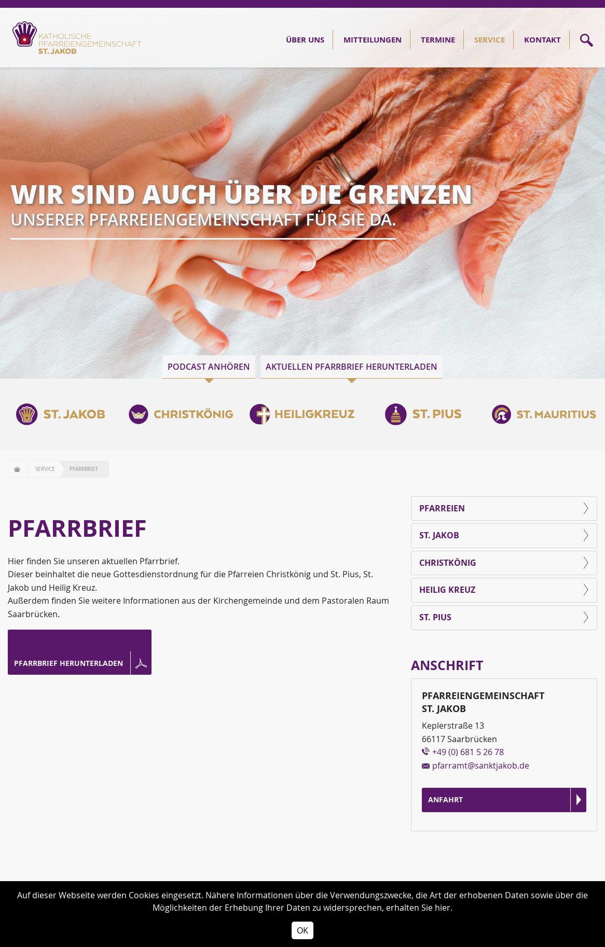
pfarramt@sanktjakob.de (480, 765)
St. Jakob (439, 535)
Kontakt (542, 39)
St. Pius (435, 617)
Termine (438, 39)
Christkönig (447, 562)
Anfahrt (445, 799)
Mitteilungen (372, 39)
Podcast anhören (209, 366)
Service (489, 39)
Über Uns (305, 39)
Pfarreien (442, 508)
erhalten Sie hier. (419, 907)
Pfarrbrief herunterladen (68, 663)
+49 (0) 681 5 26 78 (468, 752)
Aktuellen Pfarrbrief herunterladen (351, 366)
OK (302, 930)
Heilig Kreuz (447, 589)
